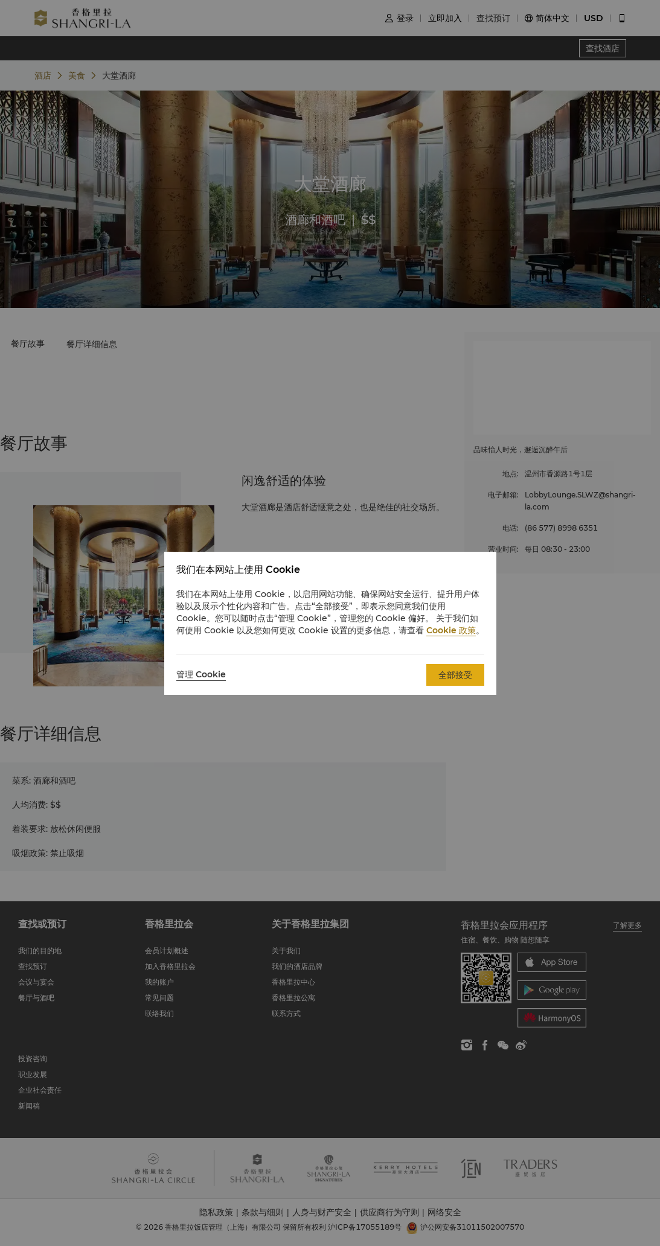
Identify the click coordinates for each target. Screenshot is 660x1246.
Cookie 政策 (451, 630)
